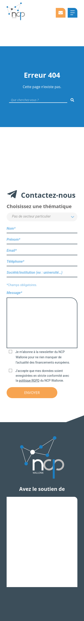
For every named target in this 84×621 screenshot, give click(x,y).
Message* (42, 320)
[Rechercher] (72, 100)
